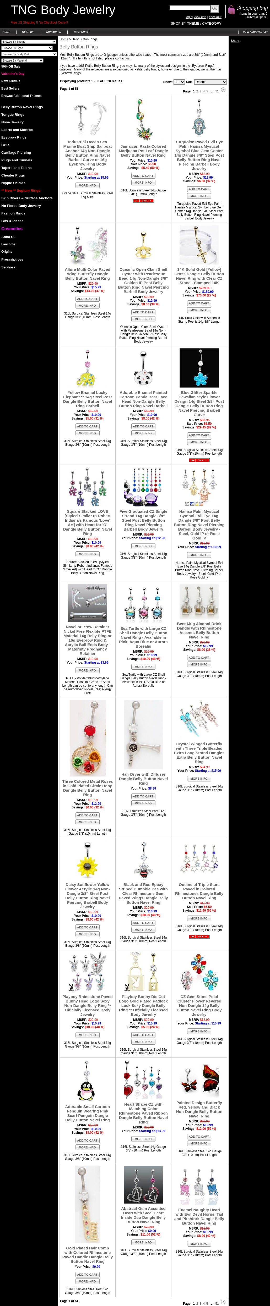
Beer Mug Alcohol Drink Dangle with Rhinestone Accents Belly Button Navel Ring (199, 630)
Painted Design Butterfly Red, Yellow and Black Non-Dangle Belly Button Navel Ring (199, 1109)
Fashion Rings (13, 213)
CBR (5, 145)
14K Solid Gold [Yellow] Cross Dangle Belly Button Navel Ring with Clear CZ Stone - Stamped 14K (199, 276)
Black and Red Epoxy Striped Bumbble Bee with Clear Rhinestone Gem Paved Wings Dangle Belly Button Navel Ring (143, 893)
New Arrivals (10, 81)
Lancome (8, 244)
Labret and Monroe (17, 130)
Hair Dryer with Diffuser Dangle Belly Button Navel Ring (143, 778)
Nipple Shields (13, 183)
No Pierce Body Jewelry (21, 206)
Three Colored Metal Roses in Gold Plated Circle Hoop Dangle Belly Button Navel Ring (87, 788)
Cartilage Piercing (16, 153)
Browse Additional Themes (21, 96)
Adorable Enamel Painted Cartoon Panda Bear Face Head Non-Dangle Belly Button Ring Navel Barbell (143, 399)
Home (64, 39)
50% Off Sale (10, 66)
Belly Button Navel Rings (22, 107)
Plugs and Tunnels (16, 160)
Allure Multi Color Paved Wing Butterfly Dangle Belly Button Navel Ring (87, 273)
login (189, 17)
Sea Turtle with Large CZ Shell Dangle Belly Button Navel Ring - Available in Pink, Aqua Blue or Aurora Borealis (143, 637)
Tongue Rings (12, 115)
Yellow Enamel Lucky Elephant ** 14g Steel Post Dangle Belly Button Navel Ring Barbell (87, 399)
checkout (215, 17)
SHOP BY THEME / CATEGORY (196, 23)
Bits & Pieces (12, 221)
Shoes (28, 42)
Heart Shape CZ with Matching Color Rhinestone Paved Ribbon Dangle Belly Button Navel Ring (143, 1113)
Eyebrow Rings (13, 137)
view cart (200, 17)
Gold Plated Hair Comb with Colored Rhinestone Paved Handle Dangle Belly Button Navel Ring (87, 1255)
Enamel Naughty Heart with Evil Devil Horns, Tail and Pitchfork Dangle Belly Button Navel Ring (199, 1216)
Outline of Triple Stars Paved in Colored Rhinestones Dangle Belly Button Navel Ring (199, 891)
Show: (168, 82)
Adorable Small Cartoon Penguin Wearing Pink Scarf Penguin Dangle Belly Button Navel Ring (87, 1113)
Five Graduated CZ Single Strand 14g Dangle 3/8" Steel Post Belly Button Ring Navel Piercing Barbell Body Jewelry (144, 520)
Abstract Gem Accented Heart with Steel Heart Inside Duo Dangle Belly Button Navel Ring (143, 1215)
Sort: (189, 82)
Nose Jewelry (12, 122)
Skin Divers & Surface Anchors (27, 198)
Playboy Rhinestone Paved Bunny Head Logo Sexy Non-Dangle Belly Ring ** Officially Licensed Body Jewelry (87, 1005)
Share (235, 41)
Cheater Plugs (13, 175)
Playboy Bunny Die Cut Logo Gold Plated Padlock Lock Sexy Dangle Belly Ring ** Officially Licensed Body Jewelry (143, 1005)
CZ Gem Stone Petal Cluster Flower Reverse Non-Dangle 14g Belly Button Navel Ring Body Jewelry (199, 1005)
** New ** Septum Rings (20, 190)
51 (217, 91)
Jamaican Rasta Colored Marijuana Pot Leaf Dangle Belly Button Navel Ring (143, 150)
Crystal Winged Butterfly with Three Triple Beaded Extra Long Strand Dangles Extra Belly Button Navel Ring (199, 753)
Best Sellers (10, 88)
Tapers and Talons (16, 168)
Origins (6, 252)
